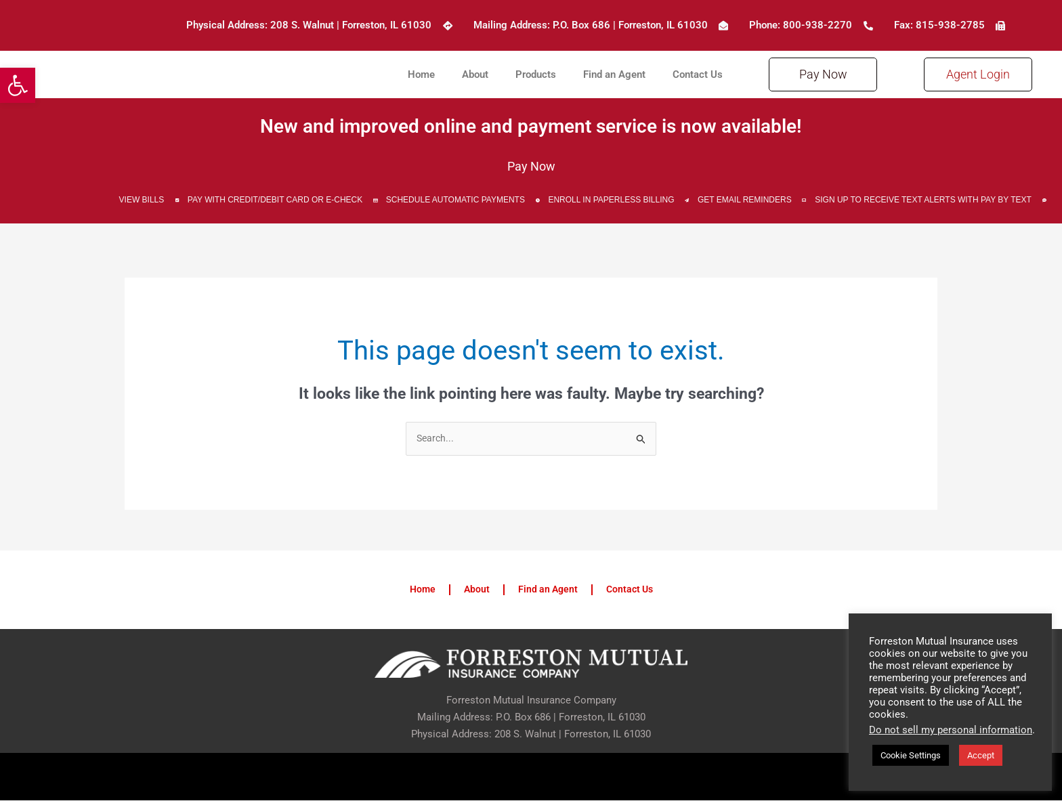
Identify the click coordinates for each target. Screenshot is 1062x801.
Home (421, 74)
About (475, 74)
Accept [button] (980, 755)
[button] (17, 85)
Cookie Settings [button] (910, 755)
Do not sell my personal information (950, 730)
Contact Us (698, 74)
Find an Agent (614, 74)
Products (535, 74)
